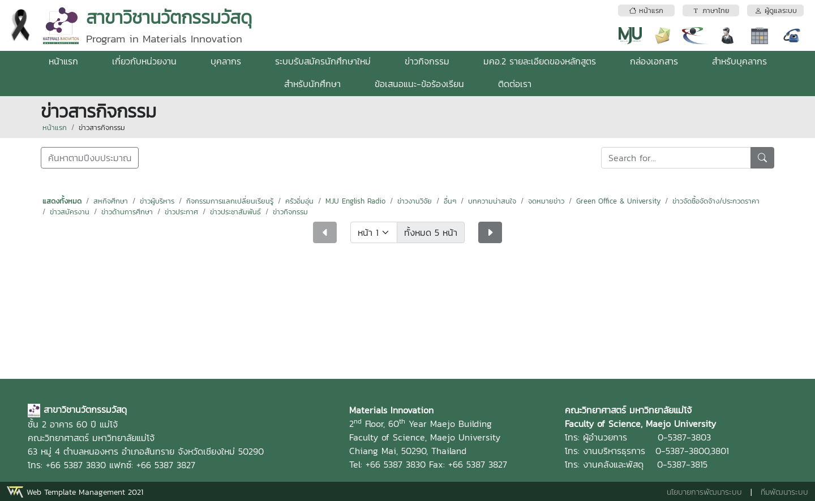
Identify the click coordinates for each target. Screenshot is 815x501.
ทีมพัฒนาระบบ (784, 492)
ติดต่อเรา (514, 83)
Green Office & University (618, 201)
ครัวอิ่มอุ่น (299, 201)
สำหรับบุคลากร (739, 61)
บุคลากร (226, 61)
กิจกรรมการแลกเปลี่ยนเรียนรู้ (229, 201)
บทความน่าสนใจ (492, 201)
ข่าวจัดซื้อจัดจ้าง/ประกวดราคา (716, 201)
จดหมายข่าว (546, 201)
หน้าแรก (63, 61)
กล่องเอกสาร (654, 61)
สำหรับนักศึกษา (312, 83)
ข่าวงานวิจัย (414, 201)
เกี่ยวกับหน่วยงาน (144, 61)
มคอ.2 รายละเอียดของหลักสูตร (539, 61)
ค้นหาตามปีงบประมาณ (89, 158)
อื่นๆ (450, 201)
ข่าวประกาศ (181, 211)
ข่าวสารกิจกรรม (102, 127)
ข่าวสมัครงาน (69, 211)
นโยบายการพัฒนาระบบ (704, 492)
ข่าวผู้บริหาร (157, 201)
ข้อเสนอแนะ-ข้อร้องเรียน (419, 83)
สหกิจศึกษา (110, 201)
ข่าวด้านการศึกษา (127, 211)
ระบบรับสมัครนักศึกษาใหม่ (323, 61)
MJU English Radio (355, 201)
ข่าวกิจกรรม (427, 61)
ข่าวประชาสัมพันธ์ (235, 211)
